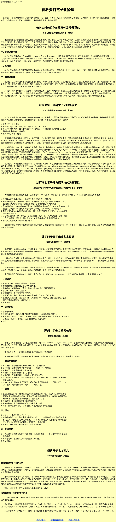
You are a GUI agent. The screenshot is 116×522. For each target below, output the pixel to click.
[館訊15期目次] (74, 520)
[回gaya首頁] (41, 520)
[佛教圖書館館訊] (57, 520)
